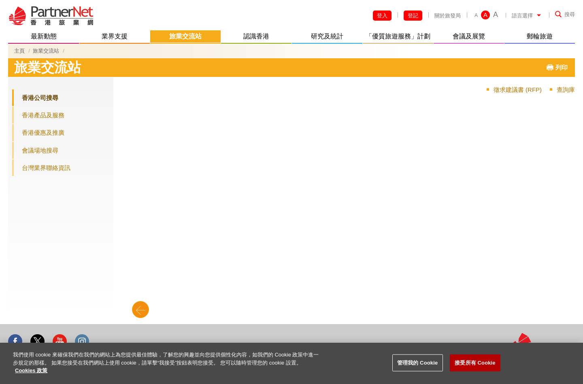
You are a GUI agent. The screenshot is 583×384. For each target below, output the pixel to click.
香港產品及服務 (43, 115)
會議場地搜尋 (40, 150)
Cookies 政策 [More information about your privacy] (31, 370)
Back (140, 309)
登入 (382, 16)
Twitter (37, 341)
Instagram (82, 341)
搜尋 (569, 14)
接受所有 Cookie (475, 363)
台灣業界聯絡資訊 (46, 167)
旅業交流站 (46, 51)
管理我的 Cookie (417, 363)
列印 (561, 67)
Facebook (15, 341)
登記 (413, 16)
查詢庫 (566, 89)
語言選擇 (522, 16)
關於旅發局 (447, 16)
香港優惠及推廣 (43, 132)
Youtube (60, 341)
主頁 (19, 51)
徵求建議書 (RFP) (518, 89)
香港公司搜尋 (40, 97)
